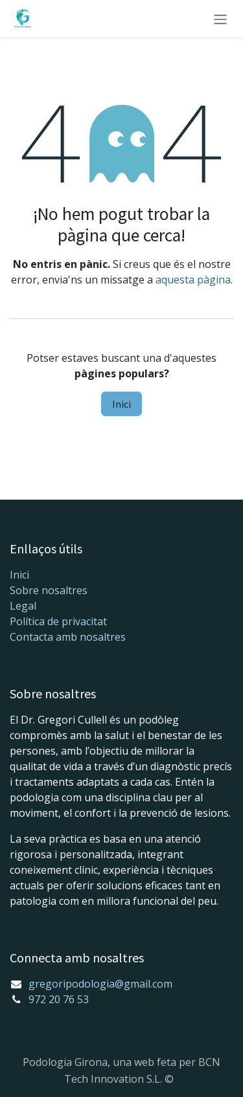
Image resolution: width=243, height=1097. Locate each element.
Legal (23, 606)
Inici (121, 403)
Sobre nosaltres (48, 590)
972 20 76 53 (59, 999)
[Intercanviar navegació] (220, 18)
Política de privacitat (58, 621)
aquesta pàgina (193, 279)
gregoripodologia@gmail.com (100, 984)
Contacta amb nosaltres (68, 637)
